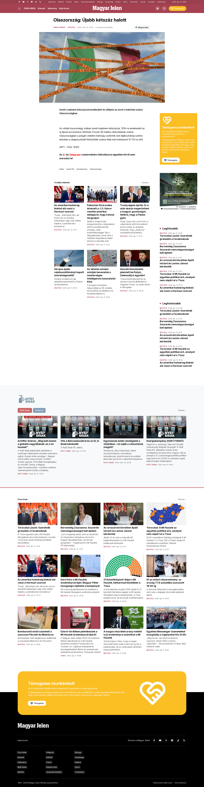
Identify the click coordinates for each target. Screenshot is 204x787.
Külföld (69, 2)
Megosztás (141, 27)
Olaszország (95, 169)
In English (151, 2)
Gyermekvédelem (88, 2)
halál (61, 169)
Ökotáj (142, 2)
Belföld (61, 2)
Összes (146, 182)
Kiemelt (41, 8)
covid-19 (70, 169)
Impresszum (23, 740)
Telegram (74, 154)
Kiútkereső (161, 2)
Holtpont (50, 752)
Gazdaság (109, 2)
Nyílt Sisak (64, 8)
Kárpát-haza (51, 767)
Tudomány (134, 2)
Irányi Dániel (59, 27)
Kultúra (118, 2)
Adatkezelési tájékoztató (162, 783)
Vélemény (52, 2)
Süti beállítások (180, 783)
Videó (76, 2)
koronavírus (82, 169)
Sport (125, 2)
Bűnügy (100, 2)
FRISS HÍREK (30, 8)
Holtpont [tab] (39, 410)
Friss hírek (22, 752)
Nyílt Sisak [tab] (25, 410)
